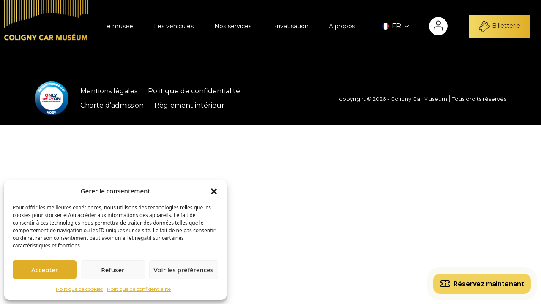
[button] (214, 191)
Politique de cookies (79, 289)
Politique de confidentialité (139, 289)
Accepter (44, 270)
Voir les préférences (183, 270)
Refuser (112, 270)
